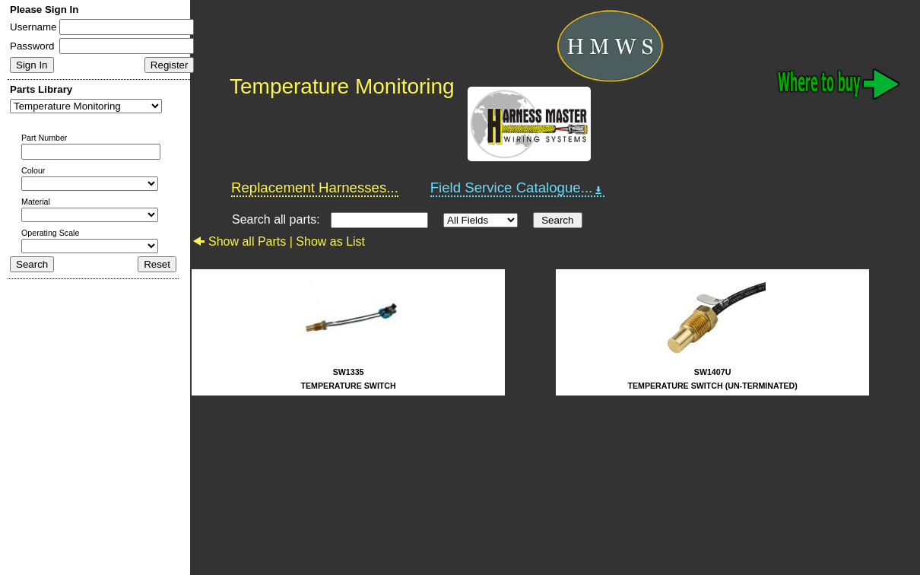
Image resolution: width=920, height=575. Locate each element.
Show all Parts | (244, 241)
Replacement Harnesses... (314, 187)
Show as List (330, 241)
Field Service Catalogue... (517, 187)
